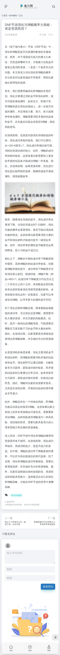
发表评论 (48, 586)
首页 (5, 15)
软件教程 (13, 15)
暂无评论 (10, 534)
